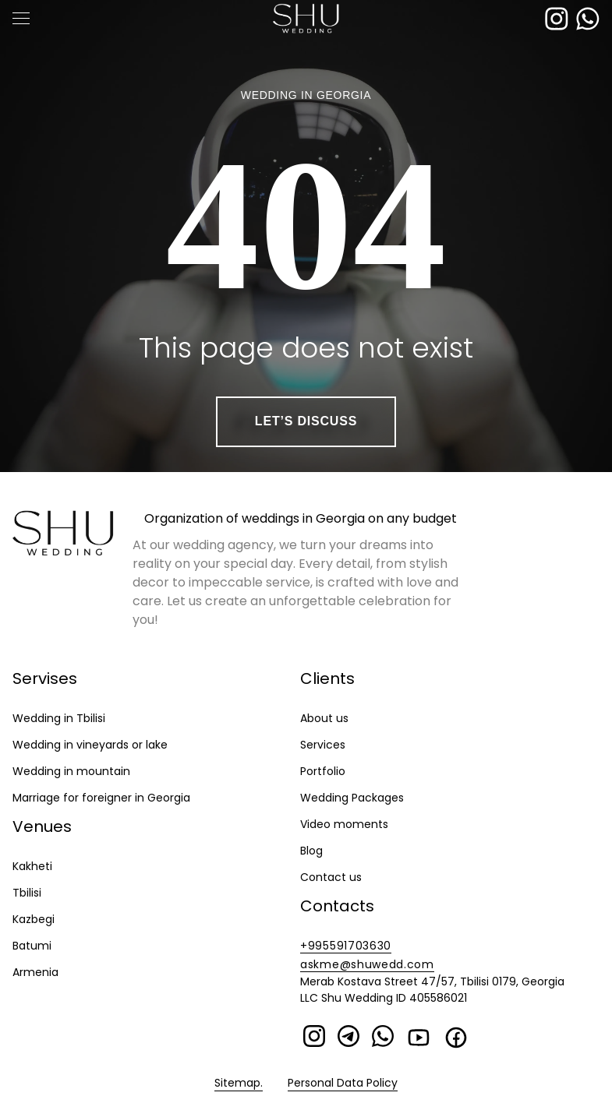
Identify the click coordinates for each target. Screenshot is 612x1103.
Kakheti (32, 866)
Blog (311, 850)
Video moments (344, 824)
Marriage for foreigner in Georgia (101, 797)
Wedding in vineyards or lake (90, 744)
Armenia (35, 972)
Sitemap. (238, 1083)
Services (322, 744)
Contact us (331, 877)
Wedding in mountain (71, 771)
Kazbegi (33, 919)
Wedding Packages (352, 797)
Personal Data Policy (343, 1083)
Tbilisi (26, 892)
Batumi (31, 945)
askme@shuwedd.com (367, 964)
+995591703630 (345, 945)
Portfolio (322, 771)
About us (324, 718)
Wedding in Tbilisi (58, 718)
